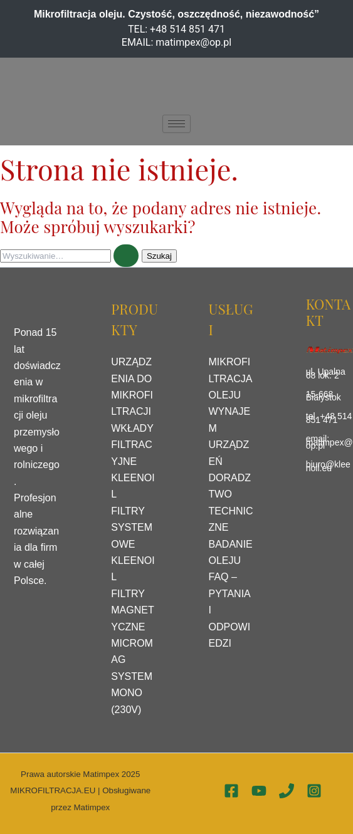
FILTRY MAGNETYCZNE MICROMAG (132, 626)
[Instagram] (314, 790)
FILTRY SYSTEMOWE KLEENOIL (132, 544)
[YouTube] (258, 790)
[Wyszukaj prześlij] (126, 255)
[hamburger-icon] (176, 124)
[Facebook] (231, 790)
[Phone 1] (286, 790)
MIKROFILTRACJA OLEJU (230, 378)
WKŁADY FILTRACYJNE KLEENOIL (132, 461)
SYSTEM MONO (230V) (131, 693)
